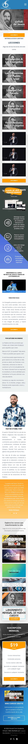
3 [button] (16, 513)
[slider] (13, 291)
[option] (14, 496)
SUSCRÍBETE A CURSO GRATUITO (14, 718)
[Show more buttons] (24, 291)
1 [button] (11, 513)
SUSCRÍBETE (14, 35)
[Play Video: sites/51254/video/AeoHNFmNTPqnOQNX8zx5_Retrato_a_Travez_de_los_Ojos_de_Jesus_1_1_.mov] (14, 284)
